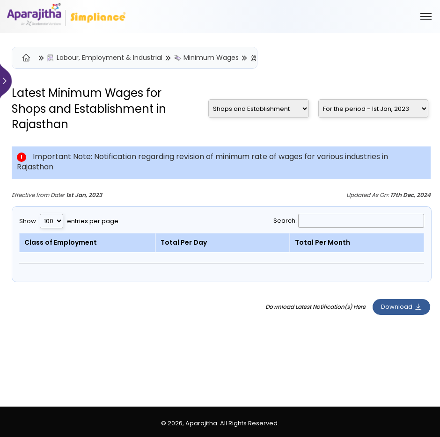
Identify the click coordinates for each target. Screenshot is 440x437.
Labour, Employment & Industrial (109, 57)
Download (401, 306)
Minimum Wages (211, 57)
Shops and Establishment (83, 109)
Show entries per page (68, 221)
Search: (348, 220)
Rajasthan (40, 124)
